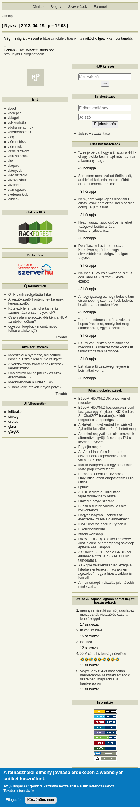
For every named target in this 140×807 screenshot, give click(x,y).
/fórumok (15, 147)
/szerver (14, 185)
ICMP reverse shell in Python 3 (102, 524)
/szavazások (18, 180)
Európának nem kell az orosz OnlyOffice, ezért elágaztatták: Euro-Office (106, 478)
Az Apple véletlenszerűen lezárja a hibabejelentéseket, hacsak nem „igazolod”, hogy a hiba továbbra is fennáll (105, 571)
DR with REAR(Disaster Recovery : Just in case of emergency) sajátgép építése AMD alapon (106, 543)
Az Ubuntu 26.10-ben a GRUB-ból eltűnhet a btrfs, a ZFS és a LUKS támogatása (104, 556)
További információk (18, 791)
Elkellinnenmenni (91, 529)
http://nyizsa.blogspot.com (24, 54)
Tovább (61, 337)
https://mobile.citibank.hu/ (62, 38)
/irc (10, 161)
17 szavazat (89, 624)
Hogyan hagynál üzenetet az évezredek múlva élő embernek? (103, 517)
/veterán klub (18, 194)
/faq (11, 137)
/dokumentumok (20, 127)
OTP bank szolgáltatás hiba (29, 294)
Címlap (38, 7)
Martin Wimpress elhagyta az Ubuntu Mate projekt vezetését (107, 467)
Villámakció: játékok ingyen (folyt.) (34, 387)
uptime (83, 487)
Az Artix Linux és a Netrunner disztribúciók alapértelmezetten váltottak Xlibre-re (102, 456)
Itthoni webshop (90, 534)
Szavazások (77, 7)
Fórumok (100, 7)
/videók (13, 199)
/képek (13, 166)
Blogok (56, 7)
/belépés (14, 113)
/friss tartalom (18, 151)
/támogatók (17, 189)
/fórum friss (17, 142)
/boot (12, 108)
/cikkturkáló (17, 123)
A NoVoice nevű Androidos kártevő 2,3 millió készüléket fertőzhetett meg (107, 427)
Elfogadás (13, 800)
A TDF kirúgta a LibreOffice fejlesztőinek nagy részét (99, 494)
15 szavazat (89, 636)
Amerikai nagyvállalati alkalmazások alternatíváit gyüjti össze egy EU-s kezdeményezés (106, 438)
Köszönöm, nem (40, 800)
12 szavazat (89, 648)
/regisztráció (17, 175)
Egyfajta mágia (89, 447)
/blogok (14, 118)
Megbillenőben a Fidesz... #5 (30, 382)
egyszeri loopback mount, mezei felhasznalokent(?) (33, 328)
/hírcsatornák (18, 156)
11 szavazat (89, 665)
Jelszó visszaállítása (94, 133)
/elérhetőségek (19, 132)
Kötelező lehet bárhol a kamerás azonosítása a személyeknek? (33, 310)
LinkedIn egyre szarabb (96, 501)
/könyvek (15, 171)
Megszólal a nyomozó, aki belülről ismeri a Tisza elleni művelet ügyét (35, 357)
